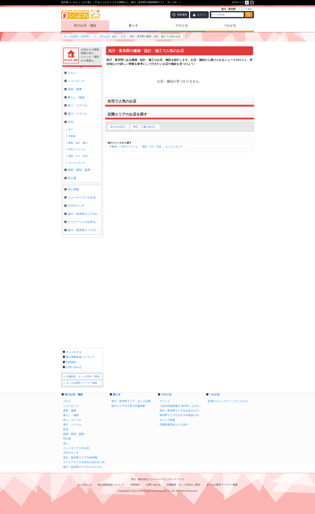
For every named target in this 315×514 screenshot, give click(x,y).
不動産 (113, 146)
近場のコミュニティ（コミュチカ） (229, 401)
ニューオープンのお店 (80, 197)
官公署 (70, 178)
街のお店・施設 (85, 25)
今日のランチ (74, 205)
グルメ (70, 72)
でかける (181, 25)
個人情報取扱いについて (80, 356)
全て (70, 129)
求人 (65, 443)
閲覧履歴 (182, 14)
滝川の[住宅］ (118, 126)
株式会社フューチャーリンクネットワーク (161, 479)
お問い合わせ (74, 367)
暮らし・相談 (74, 97)
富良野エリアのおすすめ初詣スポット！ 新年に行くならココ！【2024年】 (182, 415)
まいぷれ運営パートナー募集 (81, 382)
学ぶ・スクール (75, 105)
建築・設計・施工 (78, 143)
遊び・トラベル (75, 113)
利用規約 (71, 362)
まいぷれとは (74, 351)
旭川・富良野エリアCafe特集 (82, 213)
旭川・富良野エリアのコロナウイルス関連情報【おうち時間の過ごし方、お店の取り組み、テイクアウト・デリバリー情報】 (85, 466)
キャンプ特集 (167, 419)
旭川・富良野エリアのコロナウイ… (82, 230)
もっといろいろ (174, 146)
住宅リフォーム (129, 146)
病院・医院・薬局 (77, 169)
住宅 (123, 36)
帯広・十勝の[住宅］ (145, 126)
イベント (165, 401)
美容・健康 (73, 89)
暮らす (133, 25)
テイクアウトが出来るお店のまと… (82, 221)
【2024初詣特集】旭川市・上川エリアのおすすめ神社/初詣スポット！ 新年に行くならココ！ (182, 405)
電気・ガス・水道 (151, 146)
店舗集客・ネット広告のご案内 (83, 376)
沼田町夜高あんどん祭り (174, 424)
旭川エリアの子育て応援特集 (128, 405)
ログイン (202, 14)
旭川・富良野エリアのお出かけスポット (182, 410)
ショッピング (74, 81)
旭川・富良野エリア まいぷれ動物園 (133, 401)
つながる (229, 25)
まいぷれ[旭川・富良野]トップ (79, 36)
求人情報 (71, 189)
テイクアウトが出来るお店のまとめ (84, 462)
